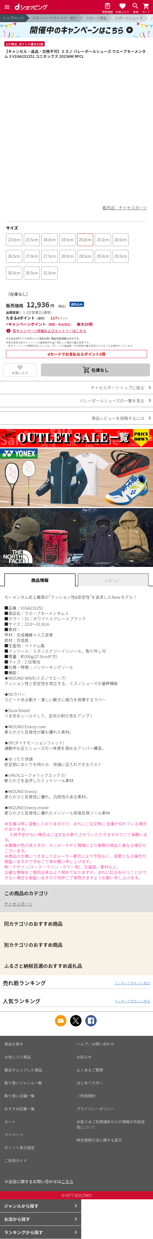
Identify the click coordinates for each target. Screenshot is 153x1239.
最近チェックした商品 (23, 1070)
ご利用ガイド (15, 1160)
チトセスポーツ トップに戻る (117, 388)
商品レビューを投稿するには (118, 418)
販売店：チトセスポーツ (124, 207)
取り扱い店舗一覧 (19, 1095)
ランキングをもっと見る (132, 983)
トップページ (13, 18)
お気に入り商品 (17, 1057)
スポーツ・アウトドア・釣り (55, 18)
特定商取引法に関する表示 (99, 1140)
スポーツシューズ (129, 18)
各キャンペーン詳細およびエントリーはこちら (49, 330)
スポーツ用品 (96, 18)
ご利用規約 (86, 1095)
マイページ (13, 1134)
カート (10, 1121)
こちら (67, 1181)
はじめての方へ (90, 1082)
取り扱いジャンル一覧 (23, 1082)
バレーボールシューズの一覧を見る (112, 401)
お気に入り (20, 372)
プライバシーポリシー (96, 1108)
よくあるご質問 (90, 1070)
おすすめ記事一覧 (19, 1108)
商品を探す (13, 1044)
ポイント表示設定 (19, 1147)
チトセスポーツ (18, 904)
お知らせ (84, 1057)
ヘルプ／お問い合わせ (96, 1044)
